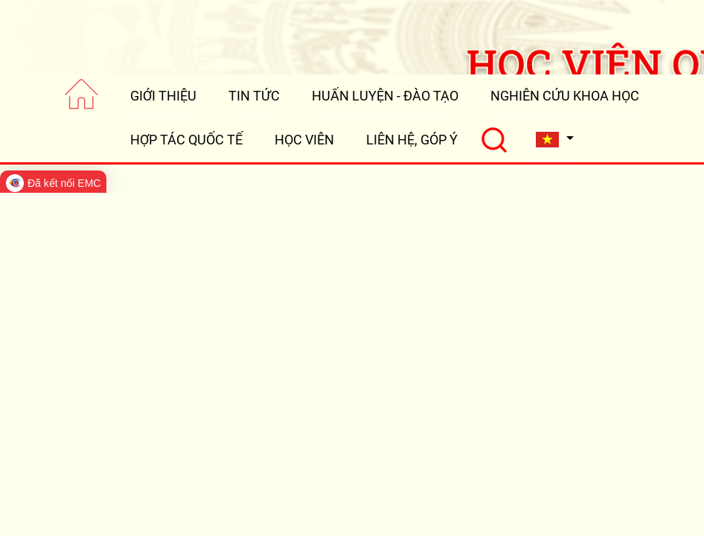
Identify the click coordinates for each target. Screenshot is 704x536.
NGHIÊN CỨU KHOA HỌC (564, 95)
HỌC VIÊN (304, 139)
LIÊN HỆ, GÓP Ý (412, 139)
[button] (554, 139)
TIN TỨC (254, 95)
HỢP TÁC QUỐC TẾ (186, 139)
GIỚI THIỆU (163, 95)
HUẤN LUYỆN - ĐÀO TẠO (385, 95)
